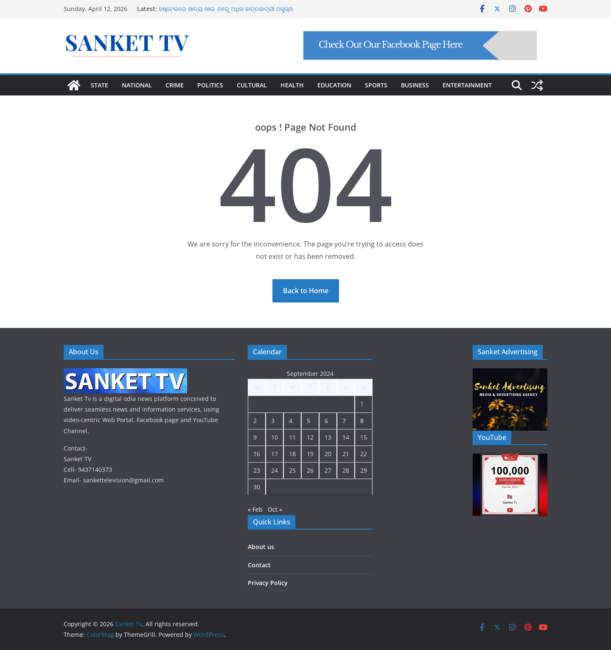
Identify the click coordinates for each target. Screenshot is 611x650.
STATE (99, 85)
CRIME (174, 85)
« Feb (255, 509)
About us (261, 547)
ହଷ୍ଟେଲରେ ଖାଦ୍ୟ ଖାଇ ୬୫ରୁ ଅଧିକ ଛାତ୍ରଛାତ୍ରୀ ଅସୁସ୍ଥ (226, 9)
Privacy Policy (268, 583)
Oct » (275, 509)
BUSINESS (415, 85)
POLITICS (210, 85)
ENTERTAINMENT (467, 85)
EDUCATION (334, 85)
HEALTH (292, 85)
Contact (259, 565)
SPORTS (376, 85)
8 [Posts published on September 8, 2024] (362, 421)
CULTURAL (252, 85)
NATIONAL (137, 85)
